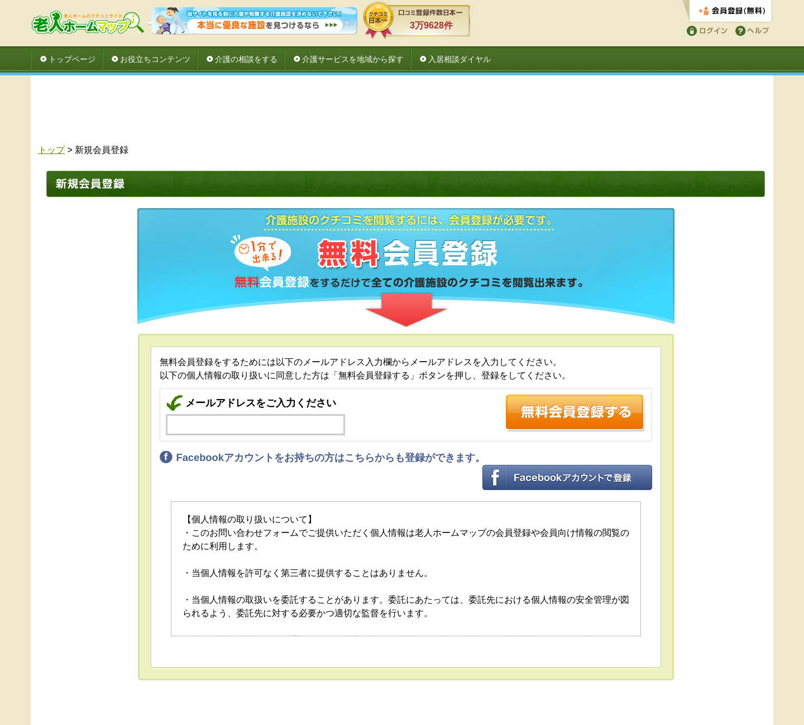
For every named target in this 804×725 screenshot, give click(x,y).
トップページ (72, 59)
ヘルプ (750, 30)
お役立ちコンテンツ (155, 59)
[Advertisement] (402, 113)
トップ (51, 150)
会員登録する (727, 11)
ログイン (705, 30)
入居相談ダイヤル (459, 59)
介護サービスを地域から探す (353, 59)
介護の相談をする (246, 59)
